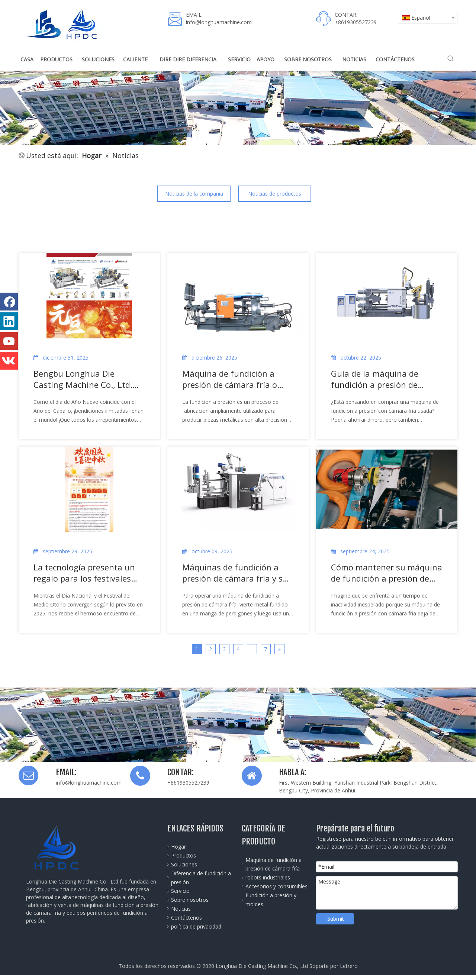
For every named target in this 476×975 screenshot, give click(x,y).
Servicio (180, 890)
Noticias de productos (274, 193)
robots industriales (267, 877)
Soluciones (184, 864)
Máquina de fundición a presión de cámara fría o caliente (229, 379)
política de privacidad (196, 926)
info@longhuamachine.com (219, 22)
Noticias (181, 908)
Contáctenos (186, 917)
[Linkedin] (9, 321)
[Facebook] (9, 301)
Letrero (349, 965)
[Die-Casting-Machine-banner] (238, 725)
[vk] (9, 361)
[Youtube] (9, 341)
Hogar (178, 846)
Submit (335, 918)
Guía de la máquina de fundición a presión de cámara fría (374, 379)
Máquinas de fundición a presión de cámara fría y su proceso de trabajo (235, 572)
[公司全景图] (238, 108)
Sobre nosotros (190, 899)
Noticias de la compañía (194, 193)
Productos (183, 855)
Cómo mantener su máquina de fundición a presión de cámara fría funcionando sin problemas (386, 572)
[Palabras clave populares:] (450, 58)
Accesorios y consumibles (276, 886)
